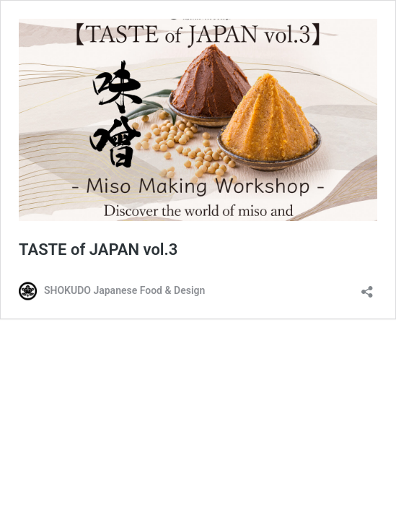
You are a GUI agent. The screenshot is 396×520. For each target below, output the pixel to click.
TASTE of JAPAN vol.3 (98, 249)
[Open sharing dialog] (367, 287)
